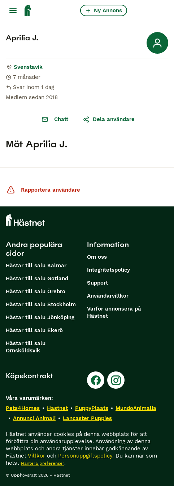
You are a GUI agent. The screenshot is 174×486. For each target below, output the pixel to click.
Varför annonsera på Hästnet (114, 312)
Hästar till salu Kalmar (36, 265)
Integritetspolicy (108, 270)
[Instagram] (116, 380)
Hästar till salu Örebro (35, 291)
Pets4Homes (23, 408)
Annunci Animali (34, 418)
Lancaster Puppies (87, 418)
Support (97, 283)
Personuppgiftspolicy (85, 455)
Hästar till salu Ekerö (34, 330)
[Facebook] (95, 380)
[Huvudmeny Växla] (13, 10)
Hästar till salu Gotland (37, 278)
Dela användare (109, 119)
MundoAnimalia (136, 408)
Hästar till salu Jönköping (40, 317)
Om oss (97, 257)
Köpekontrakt (29, 375)
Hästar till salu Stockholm (41, 304)
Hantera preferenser (42, 463)
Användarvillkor (108, 296)
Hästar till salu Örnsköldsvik (25, 347)
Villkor (36, 455)
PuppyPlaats (91, 408)
